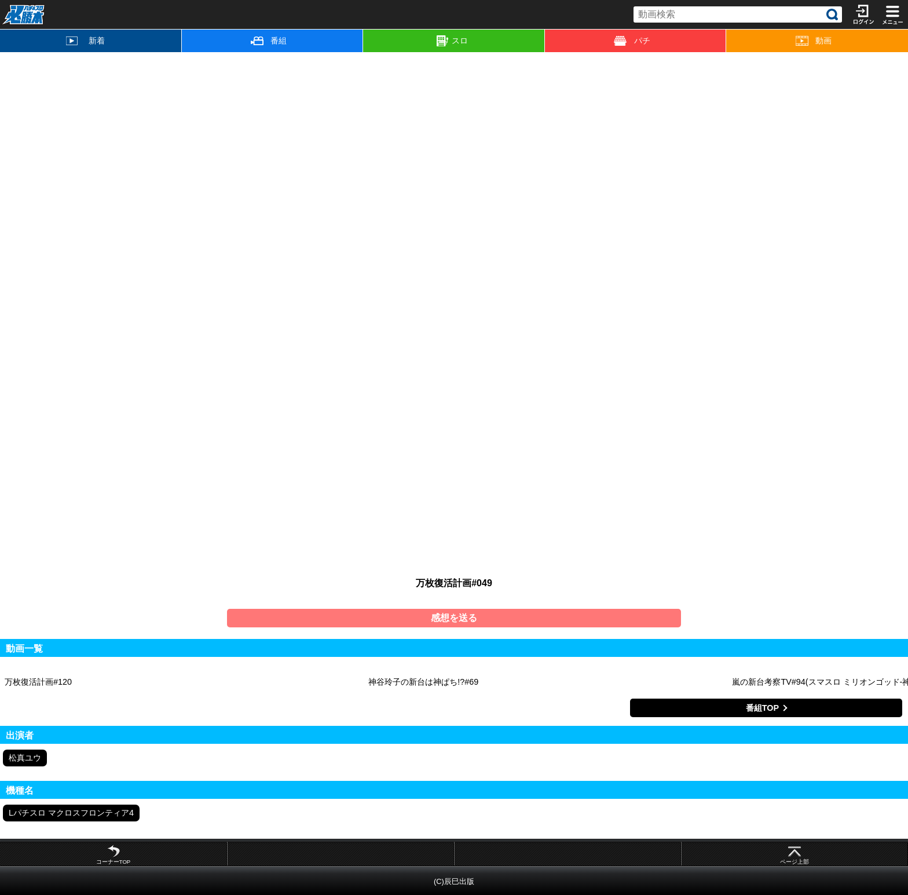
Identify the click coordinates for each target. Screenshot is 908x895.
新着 (85, 40)
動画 (814, 41)
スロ (452, 41)
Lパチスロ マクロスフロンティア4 (71, 812)
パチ (632, 41)
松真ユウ (25, 757)
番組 (269, 40)
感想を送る (454, 618)
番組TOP (762, 708)
